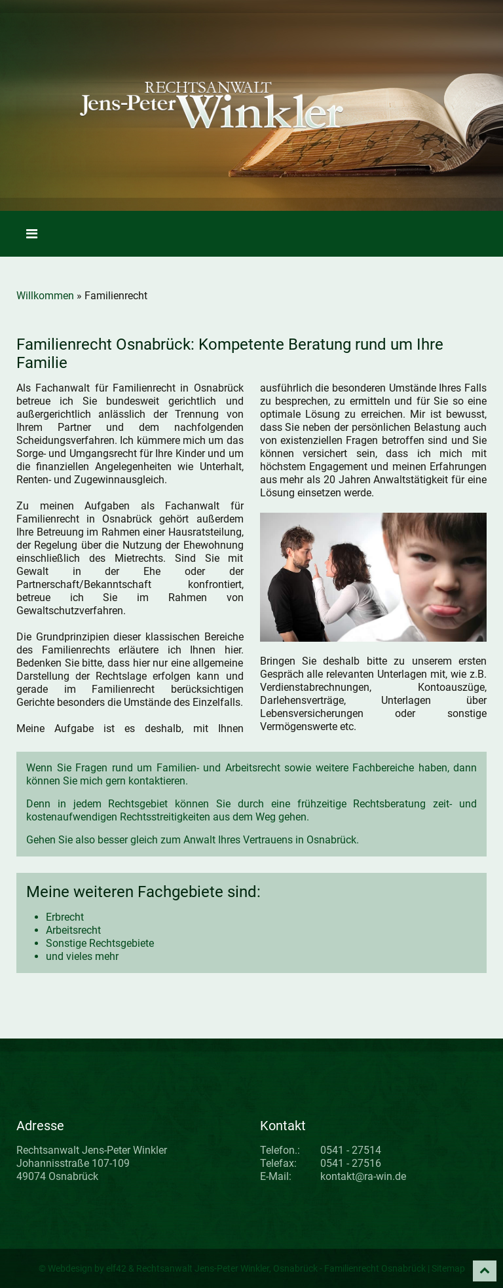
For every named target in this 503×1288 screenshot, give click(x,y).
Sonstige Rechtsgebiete (100, 943)
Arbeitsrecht (73, 930)
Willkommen (45, 295)
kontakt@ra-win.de (363, 1176)
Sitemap (448, 1268)
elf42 (116, 1268)
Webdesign (70, 1268)
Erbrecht (65, 917)
